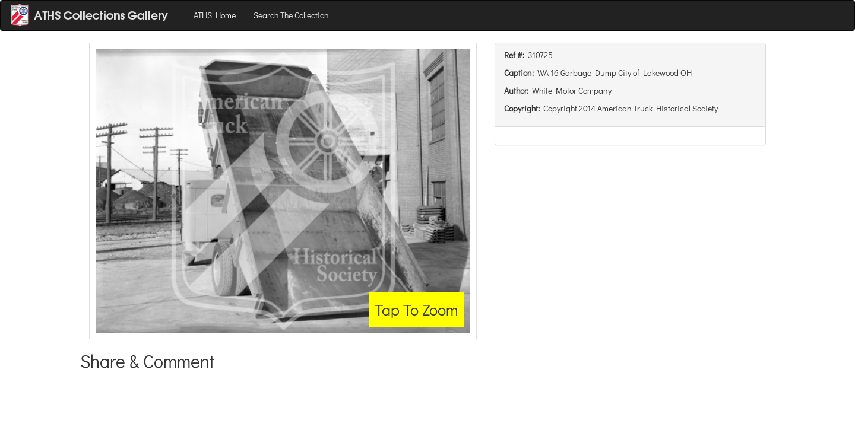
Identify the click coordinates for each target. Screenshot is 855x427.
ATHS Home (215, 15)
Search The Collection (291, 15)
